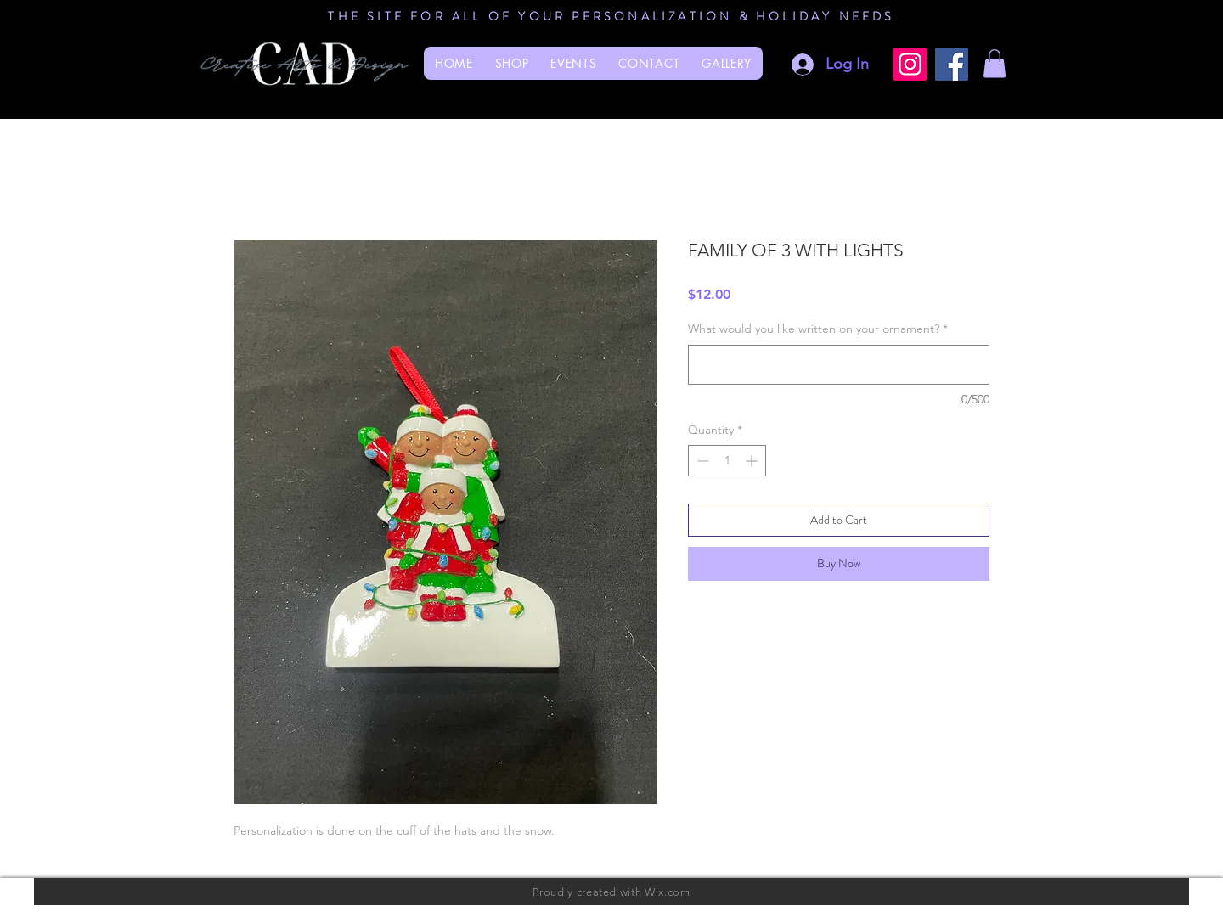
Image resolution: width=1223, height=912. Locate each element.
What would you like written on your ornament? (818, 328)
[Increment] (753, 461)
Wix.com (667, 892)
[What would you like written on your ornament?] (839, 364)
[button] (994, 63)
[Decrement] (701, 461)
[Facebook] (951, 64)
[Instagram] (910, 64)
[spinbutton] (727, 461)
